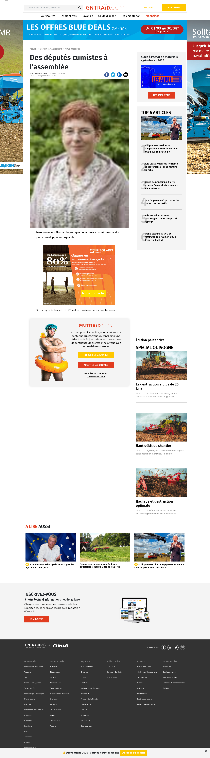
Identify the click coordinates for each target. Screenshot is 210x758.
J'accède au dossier (133, 752)
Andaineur (85, 715)
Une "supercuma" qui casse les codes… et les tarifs (161, 202)
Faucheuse (85, 720)
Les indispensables (144, 699)
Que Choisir (111, 666)
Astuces (140, 688)
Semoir (27, 677)
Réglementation (131, 16)
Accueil (33, 49)
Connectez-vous (96, 376)
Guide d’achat (107, 16)
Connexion (146, 7)
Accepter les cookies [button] (96, 365)
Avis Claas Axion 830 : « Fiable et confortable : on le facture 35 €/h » (161, 167)
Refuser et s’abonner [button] (96, 355)
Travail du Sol (29, 688)
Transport (28, 737)
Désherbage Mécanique (34, 693)
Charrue (84, 672)
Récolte (27, 742)
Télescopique (55, 672)
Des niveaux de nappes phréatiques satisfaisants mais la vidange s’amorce (100, 565)
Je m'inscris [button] (36, 619)
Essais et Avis (68, 16)
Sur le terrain (142, 677)
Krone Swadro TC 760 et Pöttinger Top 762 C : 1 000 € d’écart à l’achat (160, 237)
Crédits (166, 688)
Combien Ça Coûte (114, 672)
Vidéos (139, 683)
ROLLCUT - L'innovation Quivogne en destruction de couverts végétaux (156, 395)
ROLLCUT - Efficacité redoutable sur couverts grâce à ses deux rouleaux (156, 512)
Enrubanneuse (87, 666)
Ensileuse (28, 715)
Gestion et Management (51, 49)
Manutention (29, 704)
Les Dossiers (142, 693)
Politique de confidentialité (174, 683)
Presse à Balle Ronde (89, 699)
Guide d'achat (113, 661)
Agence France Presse (38, 73)
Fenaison (28, 726)
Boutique (167, 666)
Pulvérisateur (29, 699)
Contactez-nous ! (170, 672)
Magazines (152, 16)
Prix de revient (112, 677)
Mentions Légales (170, 677)
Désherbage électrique (33, 666)
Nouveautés (47, 16)
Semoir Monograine (32, 683)
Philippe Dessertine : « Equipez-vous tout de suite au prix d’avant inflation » (161, 148)
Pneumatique (56, 688)
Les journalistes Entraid (146, 704)
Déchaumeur (86, 726)
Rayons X (87, 16)
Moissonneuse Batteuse (33, 710)
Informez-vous (161, 95)
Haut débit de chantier (153, 446)
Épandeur (28, 720)
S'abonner (174, 7)
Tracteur (27, 672)
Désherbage (55, 720)
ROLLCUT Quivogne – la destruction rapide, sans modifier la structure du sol (160, 452)
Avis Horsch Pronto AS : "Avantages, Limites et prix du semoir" (161, 218)
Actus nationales (72, 49)
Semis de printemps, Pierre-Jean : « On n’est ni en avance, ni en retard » (161, 185)
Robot (27, 731)
